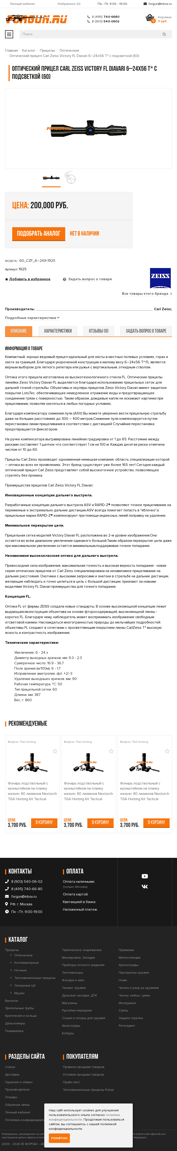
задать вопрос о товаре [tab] (145, 331)
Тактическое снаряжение (82, 950)
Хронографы (129, 965)
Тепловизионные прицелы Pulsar (88, 1090)
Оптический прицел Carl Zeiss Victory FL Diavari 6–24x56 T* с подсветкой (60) (74, 56)
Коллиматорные (26, 963)
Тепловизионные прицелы (35, 978)
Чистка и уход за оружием (139, 988)
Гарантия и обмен (18, 1082)
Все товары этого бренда (147, 293)
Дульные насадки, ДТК (79, 995)
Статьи (10, 1067)
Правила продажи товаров (83, 1067)
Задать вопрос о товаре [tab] (89, 279)
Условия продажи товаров (83, 1074)
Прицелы (47, 50)
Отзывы (11, 1097)
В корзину (44, 822)
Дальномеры (15, 1023)
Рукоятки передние (77, 1011)
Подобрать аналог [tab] (39, 234)
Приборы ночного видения (83, 965)
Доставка (12, 1074)
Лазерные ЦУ (25, 985)
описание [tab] (19, 331)
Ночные (20, 970)
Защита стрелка (131, 1018)
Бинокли (11, 1001)
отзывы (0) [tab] (98, 331)
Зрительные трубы (19, 1008)
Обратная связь (17, 1105)
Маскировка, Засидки (78, 958)
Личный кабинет (22, 4)
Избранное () (69, 4)
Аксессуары (71, 1026)
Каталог (28, 50)
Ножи (123, 980)
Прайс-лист (71, 1082)
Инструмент (127, 1003)
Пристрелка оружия (134, 973)
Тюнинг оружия (74, 988)
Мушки (19, 993)
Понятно (59, 1138)
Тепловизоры (72, 973)
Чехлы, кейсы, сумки (134, 995)
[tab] (32, 318)
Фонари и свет (73, 980)
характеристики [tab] (58, 331)
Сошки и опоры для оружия (83, 1018)
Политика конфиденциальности (29, 1120)
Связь (123, 1011)
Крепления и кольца (21, 1016)
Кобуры (68, 1033)
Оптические (69, 50)
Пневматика (14, 1031)
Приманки (126, 950)
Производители (17, 1090)
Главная (11, 50)
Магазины (69, 1003)
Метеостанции (129, 958)
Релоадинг (127, 1026)
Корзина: (165, 19)
